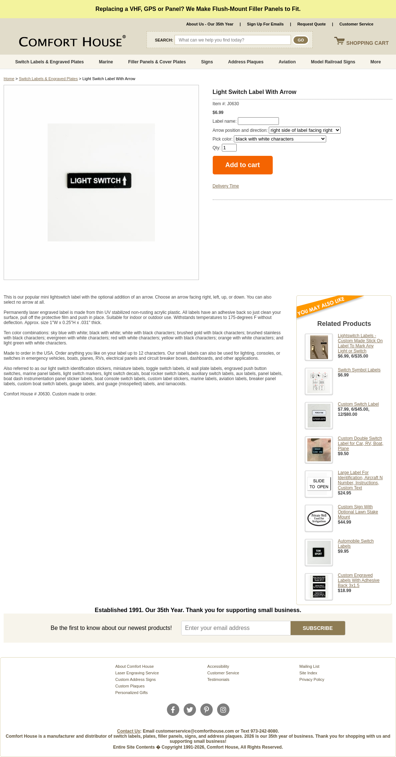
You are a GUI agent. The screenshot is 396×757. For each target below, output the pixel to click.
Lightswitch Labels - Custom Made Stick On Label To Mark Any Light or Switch (360, 343)
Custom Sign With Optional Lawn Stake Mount (358, 512)
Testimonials (218, 679)
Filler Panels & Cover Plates (157, 61)
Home (9, 78)
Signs (207, 61)
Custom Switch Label (358, 404)
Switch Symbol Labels (359, 369)
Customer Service (356, 24)
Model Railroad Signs (333, 61)
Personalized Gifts (131, 692)
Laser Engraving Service (137, 673)
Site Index (308, 673)
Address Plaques (245, 61)
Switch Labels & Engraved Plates (49, 61)
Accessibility (218, 666)
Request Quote (311, 24)
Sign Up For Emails (265, 24)
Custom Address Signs (135, 679)
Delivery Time (226, 186)
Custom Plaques (130, 686)
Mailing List (309, 666)
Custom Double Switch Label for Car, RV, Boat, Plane (360, 443)
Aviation (287, 61)
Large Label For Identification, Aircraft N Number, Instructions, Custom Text (360, 480)
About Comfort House (134, 666)
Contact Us (128, 731)
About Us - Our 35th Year (209, 24)
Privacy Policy (311, 679)
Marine (106, 61)
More (376, 61)
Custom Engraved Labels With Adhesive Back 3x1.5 (359, 580)
